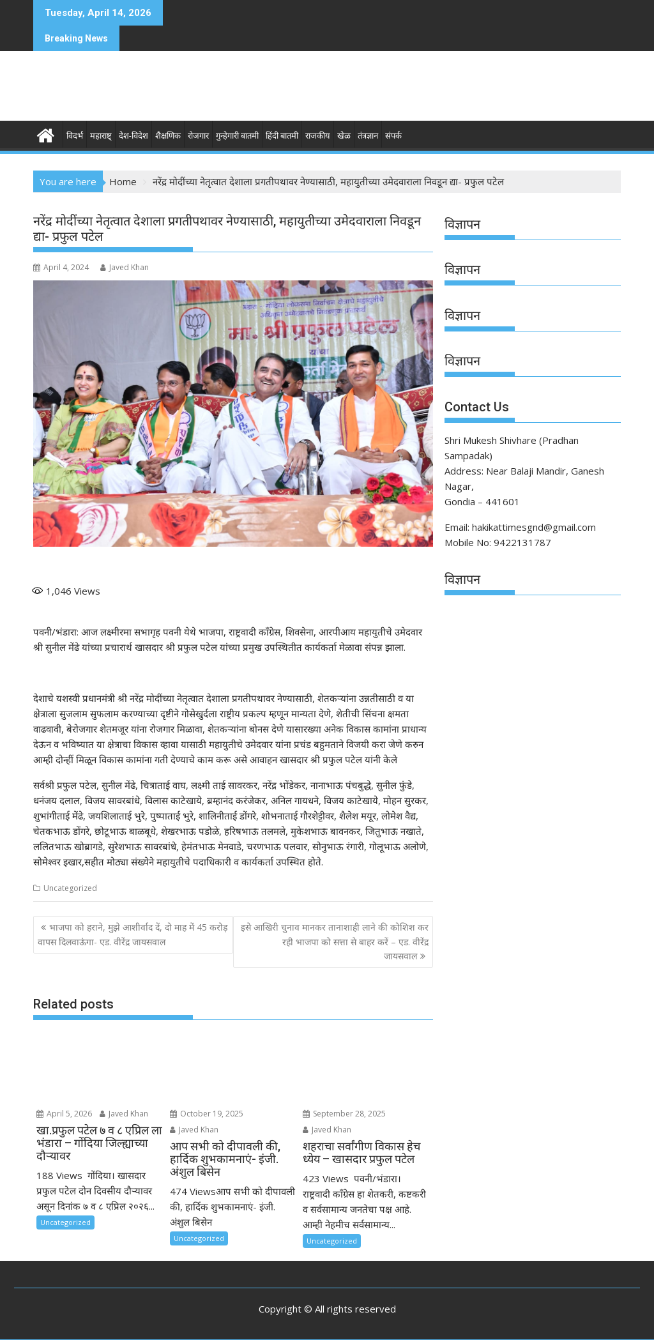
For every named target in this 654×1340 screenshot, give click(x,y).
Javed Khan (124, 267)
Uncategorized (70, 888)
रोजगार (198, 136)
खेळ (344, 136)
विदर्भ (74, 136)
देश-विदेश (133, 136)
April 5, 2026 (64, 1113)
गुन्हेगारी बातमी (237, 136)
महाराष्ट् (101, 136)
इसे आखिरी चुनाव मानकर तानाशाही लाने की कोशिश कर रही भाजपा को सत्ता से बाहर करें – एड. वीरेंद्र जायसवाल (335, 941)
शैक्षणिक (168, 136)
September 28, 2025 (344, 1113)
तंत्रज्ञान (368, 136)
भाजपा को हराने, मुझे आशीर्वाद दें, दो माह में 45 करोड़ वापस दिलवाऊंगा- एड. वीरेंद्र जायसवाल (132, 934)
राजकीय (317, 136)
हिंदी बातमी (282, 136)
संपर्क (393, 136)
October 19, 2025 (206, 1113)
